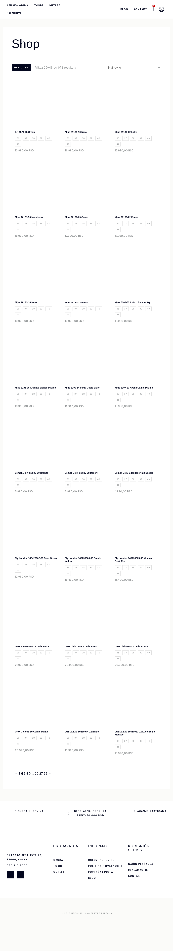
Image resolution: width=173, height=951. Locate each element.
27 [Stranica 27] (41, 807)
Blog (124, 9)
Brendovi (14, 13)
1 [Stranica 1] (19, 807)
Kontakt (140, 9)
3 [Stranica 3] (24, 807)
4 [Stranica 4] (27, 807)
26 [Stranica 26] (37, 807)
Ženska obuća (18, 5)
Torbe (39, 5)
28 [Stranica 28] (45, 807)
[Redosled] (133, 67)
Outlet (54, 5)
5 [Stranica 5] (30, 807)
